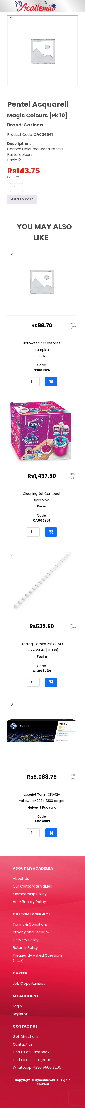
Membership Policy (30, 894)
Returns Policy (25, 947)
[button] (51, 381)
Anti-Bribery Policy (29, 901)
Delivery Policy (26, 939)
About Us (21, 878)
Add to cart (22, 199)
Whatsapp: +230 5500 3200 (37, 1067)
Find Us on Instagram (31, 1059)
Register (20, 1013)
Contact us (22, 1044)
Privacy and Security (31, 932)
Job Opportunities (29, 983)
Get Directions (26, 1036)
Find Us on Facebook (31, 1052)
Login (17, 1006)
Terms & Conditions (30, 924)
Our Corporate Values (32, 886)
